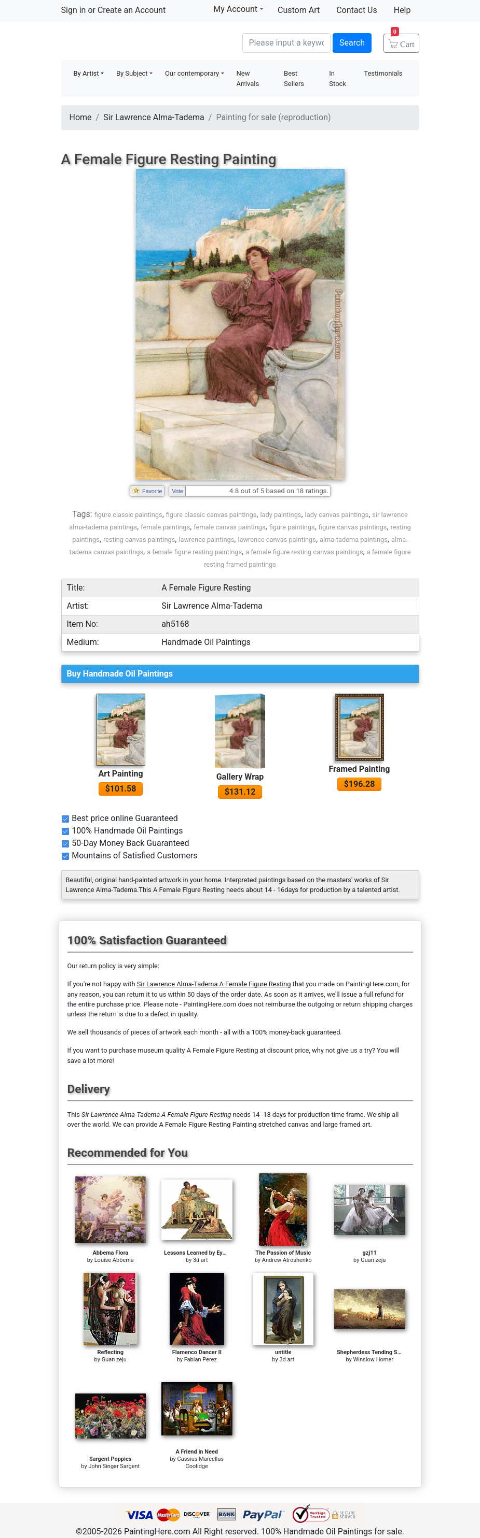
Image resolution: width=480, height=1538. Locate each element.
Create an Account (132, 10)
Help (402, 10)
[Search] (286, 43)
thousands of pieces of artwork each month (154, 1032)
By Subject (132, 73)
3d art (200, 1260)
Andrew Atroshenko (287, 1260)
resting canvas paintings (139, 539)
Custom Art (299, 10)
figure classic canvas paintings (211, 515)
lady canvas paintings (337, 515)
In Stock (337, 78)
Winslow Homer (373, 1359)
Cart (403, 41)
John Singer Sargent (114, 1466)
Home (81, 117)
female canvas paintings (229, 527)
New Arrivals (248, 78)
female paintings (165, 527)
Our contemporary (192, 73)
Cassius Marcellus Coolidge (200, 1463)
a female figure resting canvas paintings (304, 552)
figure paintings (292, 527)
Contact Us (356, 10)
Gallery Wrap (240, 777)
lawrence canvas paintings (277, 539)
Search (352, 43)
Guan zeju (373, 1260)
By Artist (86, 73)
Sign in (73, 10)
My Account (238, 8)
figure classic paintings (128, 515)
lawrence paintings (206, 539)
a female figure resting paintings (194, 552)
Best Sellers (294, 78)
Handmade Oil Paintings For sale (139, 42)
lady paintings (280, 515)
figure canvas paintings (353, 527)
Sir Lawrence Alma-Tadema (153, 117)
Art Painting (120, 774)
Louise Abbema (114, 1260)
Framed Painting (359, 769)
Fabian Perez (200, 1359)
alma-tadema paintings (354, 539)
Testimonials (383, 73)
